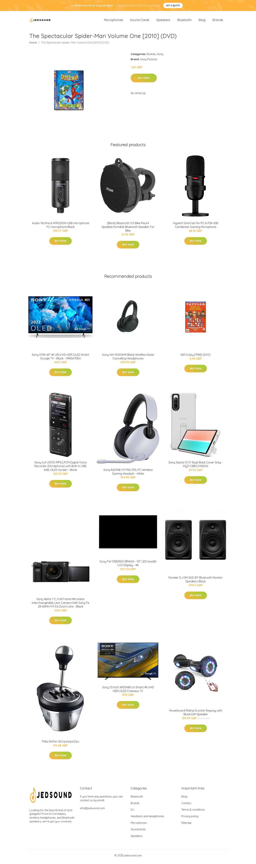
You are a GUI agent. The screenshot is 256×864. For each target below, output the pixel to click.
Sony (160, 56)
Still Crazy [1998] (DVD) (195, 357)
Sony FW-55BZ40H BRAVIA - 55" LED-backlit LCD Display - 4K (128, 565)
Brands (217, 21)
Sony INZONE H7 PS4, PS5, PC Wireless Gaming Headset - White (128, 474)
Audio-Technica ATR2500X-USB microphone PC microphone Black (60, 227)
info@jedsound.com (92, 810)
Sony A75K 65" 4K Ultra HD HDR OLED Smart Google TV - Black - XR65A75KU (60, 359)
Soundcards (138, 831)
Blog (202, 21)
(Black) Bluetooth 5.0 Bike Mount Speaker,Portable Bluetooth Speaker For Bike (128, 229)
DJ (132, 812)
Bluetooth (184, 21)
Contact (186, 805)
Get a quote (173, 5)
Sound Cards (139, 21)
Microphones (113, 21)
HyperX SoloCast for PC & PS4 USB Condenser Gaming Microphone (195, 227)
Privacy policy (189, 818)
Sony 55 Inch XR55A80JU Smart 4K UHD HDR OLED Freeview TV (128, 691)
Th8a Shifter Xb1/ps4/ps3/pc (60, 744)
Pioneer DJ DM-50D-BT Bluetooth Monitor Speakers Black (196, 582)
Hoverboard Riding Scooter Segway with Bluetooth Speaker (195, 714)
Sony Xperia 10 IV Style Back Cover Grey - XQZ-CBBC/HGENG (196, 466)
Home (33, 45)
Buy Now (144, 80)
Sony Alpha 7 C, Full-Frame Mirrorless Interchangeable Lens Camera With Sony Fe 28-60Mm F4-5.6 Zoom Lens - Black (60, 605)
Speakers (163, 21)
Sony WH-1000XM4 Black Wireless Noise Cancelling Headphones (128, 359)
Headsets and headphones (147, 818)
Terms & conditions (193, 812)
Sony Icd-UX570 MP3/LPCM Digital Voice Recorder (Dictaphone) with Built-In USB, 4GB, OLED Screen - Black (60, 468)
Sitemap (186, 825)
